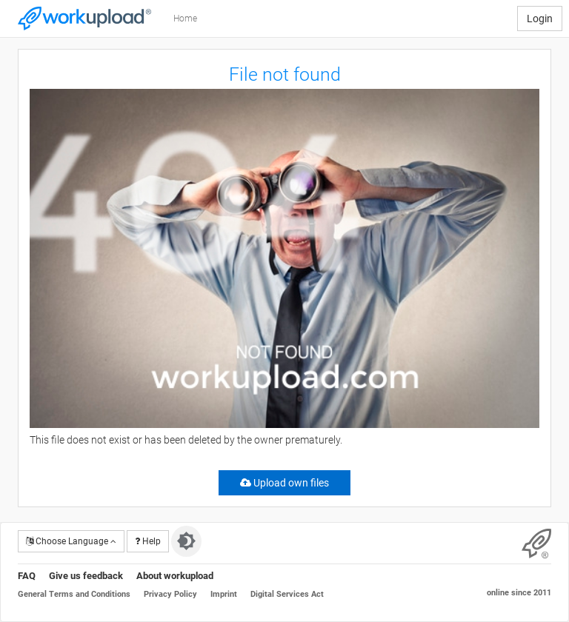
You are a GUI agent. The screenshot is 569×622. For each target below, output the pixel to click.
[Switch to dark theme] (186, 541)
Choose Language (71, 541)
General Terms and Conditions (74, 594)
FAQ (27, 575)
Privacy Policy (170, 594)
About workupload (174, 575)
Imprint (223, 594)
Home (185, 18)
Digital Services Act (287, 594)
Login (540, 18)
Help (148, 541)
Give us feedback (86, 575)
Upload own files (284, 483)
